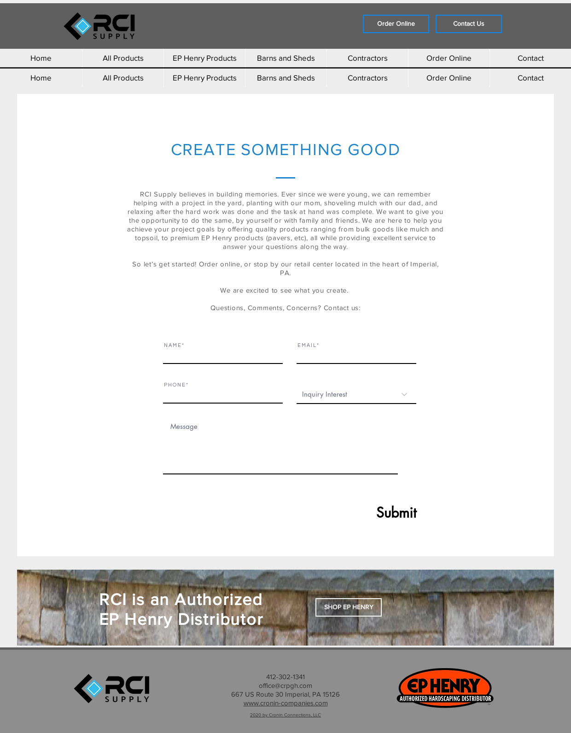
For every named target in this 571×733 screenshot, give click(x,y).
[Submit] (374, 512)
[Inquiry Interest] (356, 394)
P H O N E (174, 384)
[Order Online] (396, 24)
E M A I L (306, 345)
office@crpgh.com (285, 685)
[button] (348, 607)
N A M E (172, 345)
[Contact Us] (469, 24)
